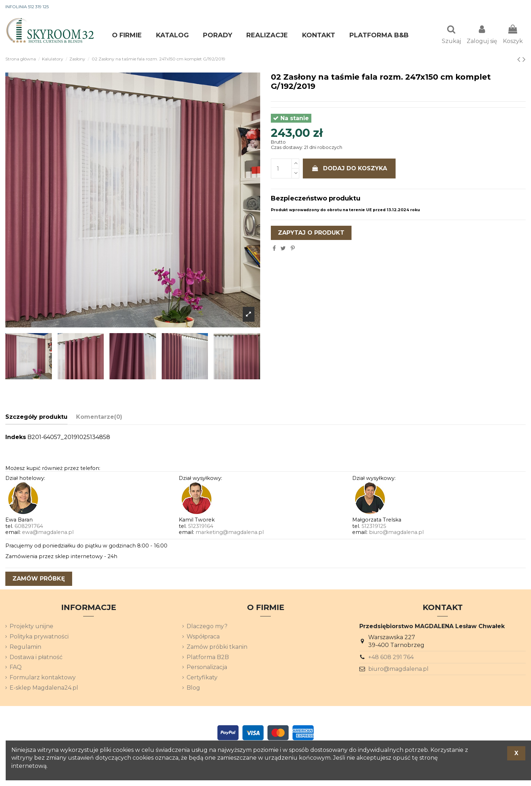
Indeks (15, 437)
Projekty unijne (31, 627)
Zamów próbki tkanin (217, 647)
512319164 (200, 527)
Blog (193, 688)
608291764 (29, 527)
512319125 (373, 527)
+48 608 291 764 (391, 657)
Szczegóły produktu (36, 417)
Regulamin (25, 647)
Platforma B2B (208, 657)
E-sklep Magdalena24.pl (44, 688)
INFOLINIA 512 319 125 (27, 6)
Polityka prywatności (39, 637)
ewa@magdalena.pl (48, 533)
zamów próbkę (38, 579)
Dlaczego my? (207, 627)
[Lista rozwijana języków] (513, 7)
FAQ (16, 667)
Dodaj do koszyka (349, 169)
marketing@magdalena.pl (229, 533)
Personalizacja (207, 667)
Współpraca (203, 637)
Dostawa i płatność (36, 657)
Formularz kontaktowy (43, 678)
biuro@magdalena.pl (396, 533)
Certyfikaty (202, 678)
